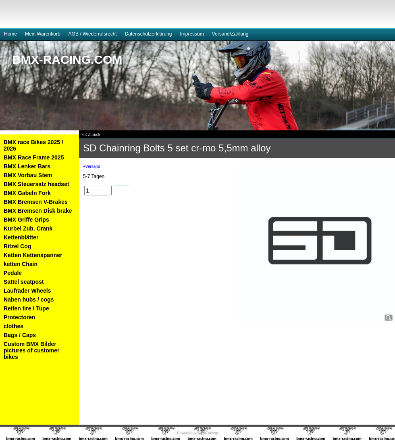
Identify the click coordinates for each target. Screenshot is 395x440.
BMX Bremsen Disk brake (38, 210)
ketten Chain (20, 264)
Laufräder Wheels (27, 290)
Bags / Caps (20, 335)
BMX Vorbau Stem (28, 175)
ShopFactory (207, 433)
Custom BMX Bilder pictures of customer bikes (31, 350)
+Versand (91, 166)
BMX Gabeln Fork (27, 193)
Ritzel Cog (17, 246)
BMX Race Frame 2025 (34, 157)
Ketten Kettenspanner (33, 255)
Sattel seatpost (24, 282)
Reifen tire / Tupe (26, 308)
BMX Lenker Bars (27, 166)
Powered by (186, 433)
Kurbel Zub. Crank (28, 228)
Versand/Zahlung (230, 34)
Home (10, 34)
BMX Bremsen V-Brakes (36, 202)
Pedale (13, 273)
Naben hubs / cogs (29, 299)
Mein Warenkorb (42, 34)
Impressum (192, 34)
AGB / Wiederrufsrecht (93, 34)
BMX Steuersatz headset (36, 184)
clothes (13, 326)
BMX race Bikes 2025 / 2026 (33, 145)
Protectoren (19, 317)
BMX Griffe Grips (26, 219)
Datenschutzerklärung (148, 34)
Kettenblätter (21, 237)
